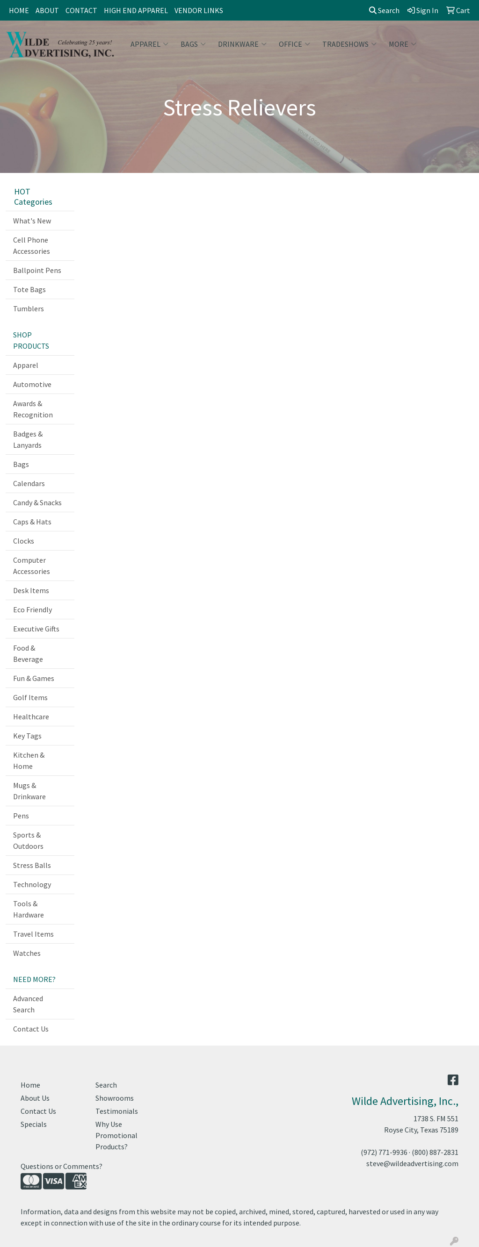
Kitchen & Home (28, 760)
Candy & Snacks (37, 502)
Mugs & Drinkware (29, 791)
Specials (34, 1124)
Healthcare (31, 716)
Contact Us (31, 1028)
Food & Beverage (28, 653)
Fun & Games (33, 678)
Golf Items (30, 697)
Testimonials (116, 1111)
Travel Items (33, 934)
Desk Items (31, 590)
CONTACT (81, 10)
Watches (27, 953)
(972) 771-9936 (384, 1152)
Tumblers (28, 308)
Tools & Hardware (28, 909)
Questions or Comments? (61, 1166)
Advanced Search (28, 1004)
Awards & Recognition (33, 409)
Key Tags (27, 735)
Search (384, 10)
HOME (19, 10)
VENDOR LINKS (198, 10)
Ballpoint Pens (37, 270)
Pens (21, 815)
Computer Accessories (31, 565)
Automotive (32, 384)
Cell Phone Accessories (31, 245)
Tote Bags (29, 289)
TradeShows (349, 44)
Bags (193, 44)
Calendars (29, 483)
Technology (32, 884)
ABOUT (47, 10)
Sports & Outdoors (28, 840)
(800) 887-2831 (435, 1152)
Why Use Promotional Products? (116, 1135)
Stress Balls (32, 865)
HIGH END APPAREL (136, 10)
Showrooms (114, 1098)
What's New (32, 220)
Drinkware (242, 44)
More (402, 44)
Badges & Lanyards (28, 439)
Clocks (23, 540)
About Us (35, 1098)
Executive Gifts (36, 628)
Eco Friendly (32, 609)
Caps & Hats (32, 521)
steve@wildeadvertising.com (412, 1163)
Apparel (149, 44)
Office (294, 44)
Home (30, 1084)
